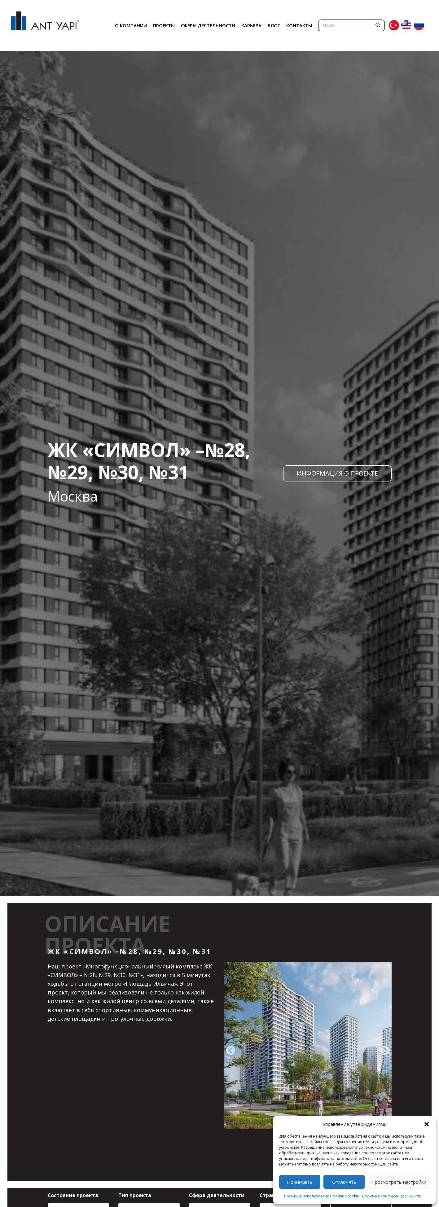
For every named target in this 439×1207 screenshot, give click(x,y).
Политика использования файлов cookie (321, 1196)
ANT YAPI (45, 25)
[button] (427, 1124)
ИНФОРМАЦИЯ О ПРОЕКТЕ (337, 473)
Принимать (300, 1182)
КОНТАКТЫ (299, 25)
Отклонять (344, 1182)
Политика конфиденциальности (392, 1196)
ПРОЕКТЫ (164, 25)
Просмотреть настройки (398, 1182)
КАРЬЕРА (251, 25)
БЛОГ (274, 25)
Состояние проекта (73, 1195)
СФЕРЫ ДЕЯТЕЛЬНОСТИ (208, 25)
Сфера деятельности (216, 1195)
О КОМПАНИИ (131, 25)
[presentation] (230, 1051)
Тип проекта (134, 1195)
